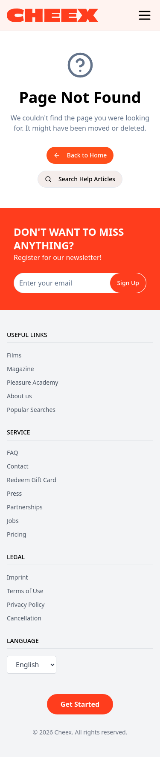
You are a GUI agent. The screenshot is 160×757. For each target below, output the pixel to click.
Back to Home (80, 155)
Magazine (20, 369)
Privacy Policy (25, 604)
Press (14, 493)
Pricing (16, 534)
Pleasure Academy (32, 382)
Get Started (80, 704)
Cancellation (24, 618)
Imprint (17, 577)
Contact (18, 466)
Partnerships (25, 507)
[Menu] (144, 15)
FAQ (12, 452)
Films (14, 355)
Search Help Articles (80, 179)
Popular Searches (31, 410)
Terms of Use (25, 591)
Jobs (13, 521)
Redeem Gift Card (31, 480)
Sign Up (128, 283)
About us (19, 396)
